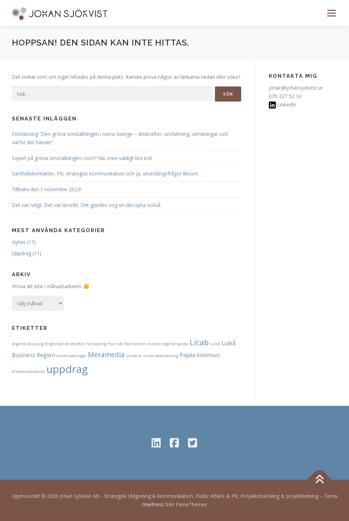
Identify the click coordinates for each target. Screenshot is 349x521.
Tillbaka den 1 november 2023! (46, 189)
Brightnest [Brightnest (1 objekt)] (54, 343)
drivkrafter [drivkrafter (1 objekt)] (75, 343)
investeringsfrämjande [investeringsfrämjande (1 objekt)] (167, 343)
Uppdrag (21, 253)
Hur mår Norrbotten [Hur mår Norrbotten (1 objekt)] (127, 343)
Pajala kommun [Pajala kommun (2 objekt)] (200, 355)
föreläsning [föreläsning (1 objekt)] (96, 343)
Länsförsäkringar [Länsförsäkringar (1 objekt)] (71, 355)
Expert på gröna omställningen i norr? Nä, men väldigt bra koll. (82, 158)
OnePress (153, 504)
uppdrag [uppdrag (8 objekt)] (67, 369)
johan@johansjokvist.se (296, 87)
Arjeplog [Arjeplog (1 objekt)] (35, 343)
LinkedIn (286, 104)
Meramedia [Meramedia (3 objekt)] (106, 354)
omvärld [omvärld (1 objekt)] (133, 355)
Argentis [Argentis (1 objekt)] (19, 343)
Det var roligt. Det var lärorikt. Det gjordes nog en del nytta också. (86, 205)
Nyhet (19, 242)
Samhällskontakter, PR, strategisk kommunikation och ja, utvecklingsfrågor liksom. (105, 173)
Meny (331, 13)
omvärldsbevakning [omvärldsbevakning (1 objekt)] (160, 355)
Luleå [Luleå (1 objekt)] (215, 343)
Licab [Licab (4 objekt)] (199, 342)
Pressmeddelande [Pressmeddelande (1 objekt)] (28, 371)
